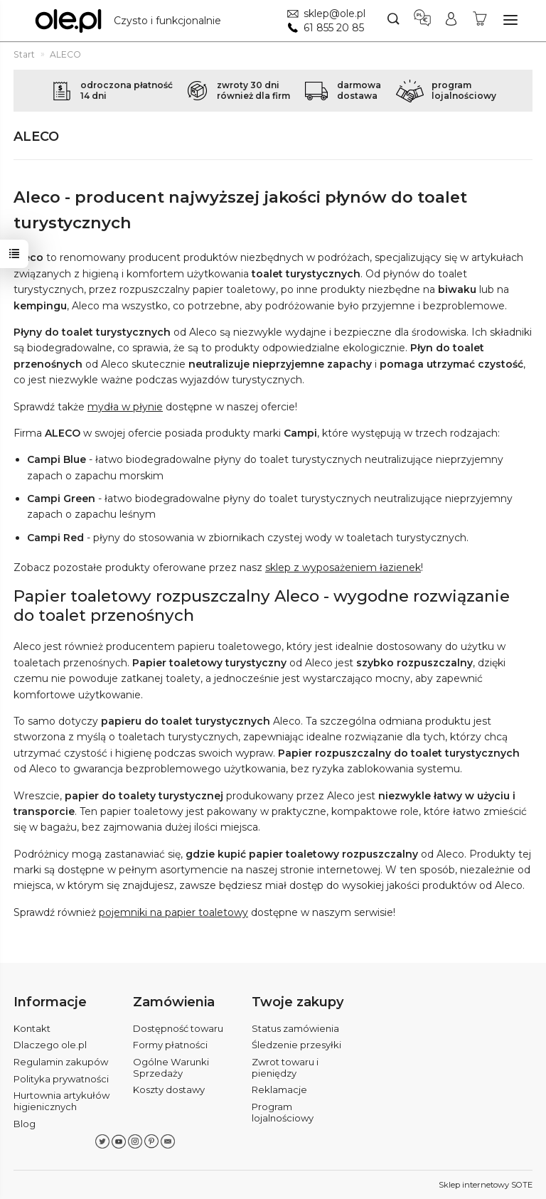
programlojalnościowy (464, 90)
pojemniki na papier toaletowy (173, 912)
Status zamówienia (295, 1027)
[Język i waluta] (422, 21)
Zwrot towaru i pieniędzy (285, 1067)
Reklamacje (279, 1089)
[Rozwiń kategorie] (510, 20)
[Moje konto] (451, 21)
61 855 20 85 (334, 27)
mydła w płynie (125, 406)
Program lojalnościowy (283, 1112)
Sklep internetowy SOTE (485, 1185)
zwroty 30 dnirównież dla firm (253, 90)
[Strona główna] (131, 21)
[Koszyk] (480, 21)
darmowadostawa (359, 90)
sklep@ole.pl (334, 13)
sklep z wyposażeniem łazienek (343, 567)
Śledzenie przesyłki (296, 1044)
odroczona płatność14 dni (126, 90)
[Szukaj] (393, 21)
